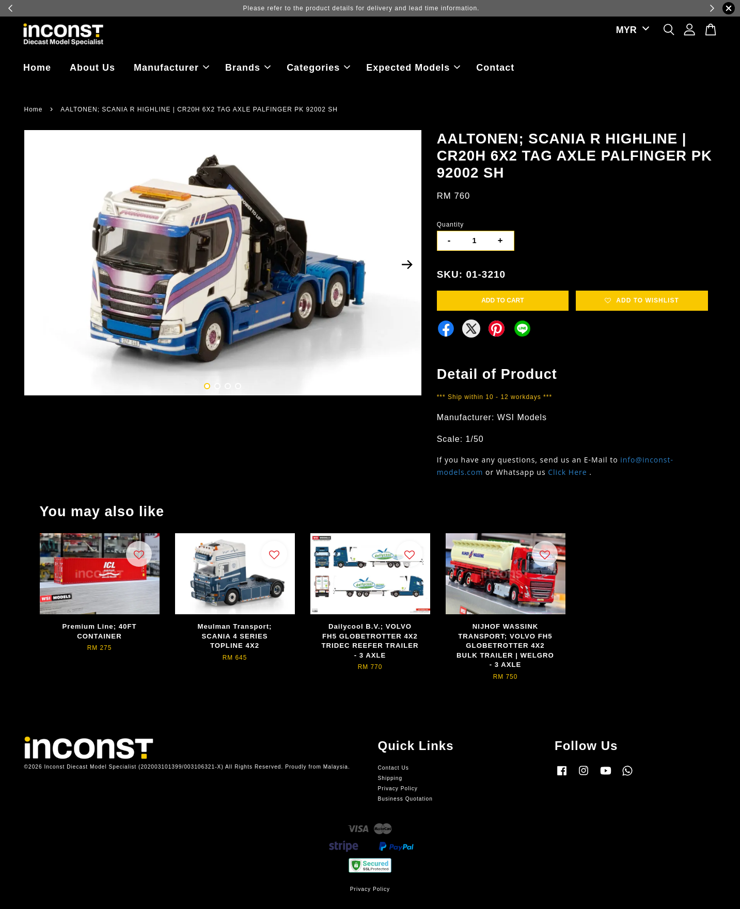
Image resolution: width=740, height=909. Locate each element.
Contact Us (393, 768)
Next (407, 264)
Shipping (390, 778)
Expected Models (413, 67)
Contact (495, 67)
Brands (248, 67)
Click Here (567, 472)
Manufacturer (171, 67)
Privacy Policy (398, 788)
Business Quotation (405, 799)
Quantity (450, 224)
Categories (318, 67)
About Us (92, 67)
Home (37, 67)
